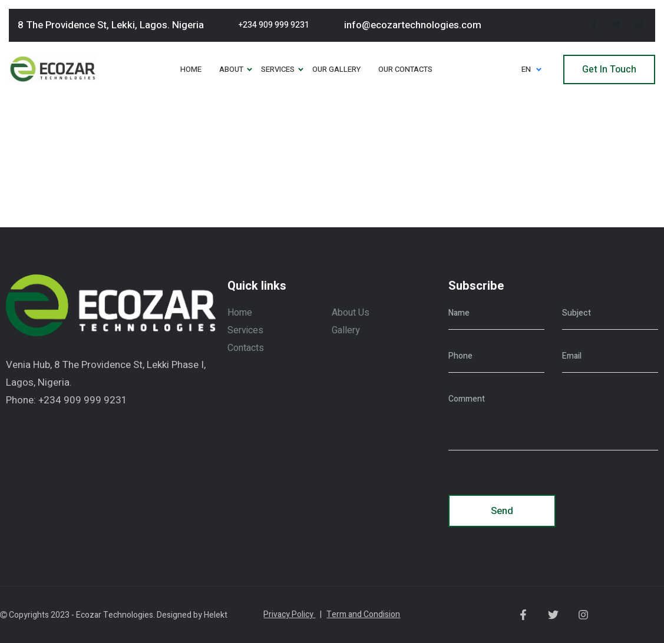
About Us (350, 313)
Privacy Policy (292, 614)
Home (239, 313)
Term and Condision (363, 614)
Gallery (346, 330)
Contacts (245, 348)
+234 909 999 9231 (274, 25)
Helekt (215, 615)
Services (245, 330)
